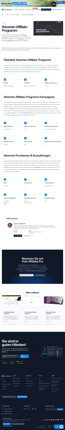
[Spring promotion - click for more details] (32, 3)
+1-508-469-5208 (8, 413)
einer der (15, 161)
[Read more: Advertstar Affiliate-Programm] (53, 309)
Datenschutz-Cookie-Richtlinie (40, 427)
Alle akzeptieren (7, 423)
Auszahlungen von (37, 167)
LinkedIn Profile (28, 235)
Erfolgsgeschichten (29, 383)
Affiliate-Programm (29, 385)
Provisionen (21, 38)
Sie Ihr (24, 270)
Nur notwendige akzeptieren (18, 423)
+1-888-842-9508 (8, 411)
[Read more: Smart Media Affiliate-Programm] (11, 309)
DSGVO (49, 427)
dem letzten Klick (26, 113)
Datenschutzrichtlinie (52, 425)
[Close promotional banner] (63, 2)
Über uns (27, 378)
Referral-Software (55, 388)
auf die (11, 108)
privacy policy (20, 421)
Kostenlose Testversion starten (26, 275)
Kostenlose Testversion (57, 9)
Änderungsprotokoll (16, 383)
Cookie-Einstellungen (8, 426)
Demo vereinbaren (40, 275)
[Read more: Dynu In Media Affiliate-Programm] (32, 309)
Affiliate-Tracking (42, 265)
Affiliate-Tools (54, 391)
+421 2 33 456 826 (8, 409)
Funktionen (4, 381)
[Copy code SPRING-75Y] (33, 6)
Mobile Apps (4, 386)
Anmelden (38, 9)
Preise (3, 379)
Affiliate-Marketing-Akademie (44, 383)
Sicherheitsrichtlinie (42, 425)
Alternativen (4, 388)
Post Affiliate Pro (35, 269)
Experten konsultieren (46, 9)
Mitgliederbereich (16, 380)
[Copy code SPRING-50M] (13, 6)
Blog (39, 378)
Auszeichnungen (29, 380)
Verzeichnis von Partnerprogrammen (12, 14)
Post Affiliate (45, 227)
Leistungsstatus (16, 385)
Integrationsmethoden (6, 384)
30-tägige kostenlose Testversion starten (9, 356)
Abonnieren (60, 409)
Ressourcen (23, 9)
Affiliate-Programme (32, 227)
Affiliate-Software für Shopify (57, 378)
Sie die (33, 169)
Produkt (16, 9)
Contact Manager (17, 235)
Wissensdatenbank (16, 378)
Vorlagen (40, 380)
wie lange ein (13, 113)
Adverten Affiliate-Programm (27, 14)
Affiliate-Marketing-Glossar (44, 385)
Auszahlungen (10, 40)
